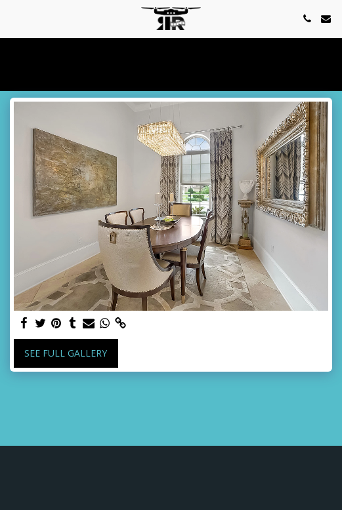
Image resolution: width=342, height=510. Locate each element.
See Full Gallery (65, 353)
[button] (14, 18)
